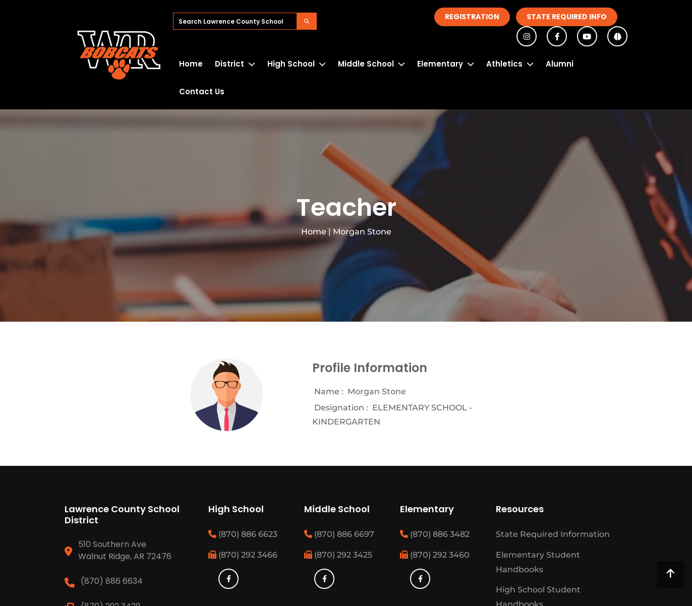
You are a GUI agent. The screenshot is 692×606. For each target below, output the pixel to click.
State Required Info (567, 17)
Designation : (341, 407)
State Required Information (553, 534)
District (229, 63)
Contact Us (201, 91)
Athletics (504, 63)
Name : (328, 391)
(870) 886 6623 (242, 534)
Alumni (559, 63)
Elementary (440, 63)
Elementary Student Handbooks (538, 562)
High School (291, 63)
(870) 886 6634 (112, 581)
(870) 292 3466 (242, 555)
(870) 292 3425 (338, 555)
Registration (472, 17)
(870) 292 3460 (435, 555)
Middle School (366, 63)
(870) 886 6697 (339, 534)
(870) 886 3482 (435, 534)
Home (191, 63)
